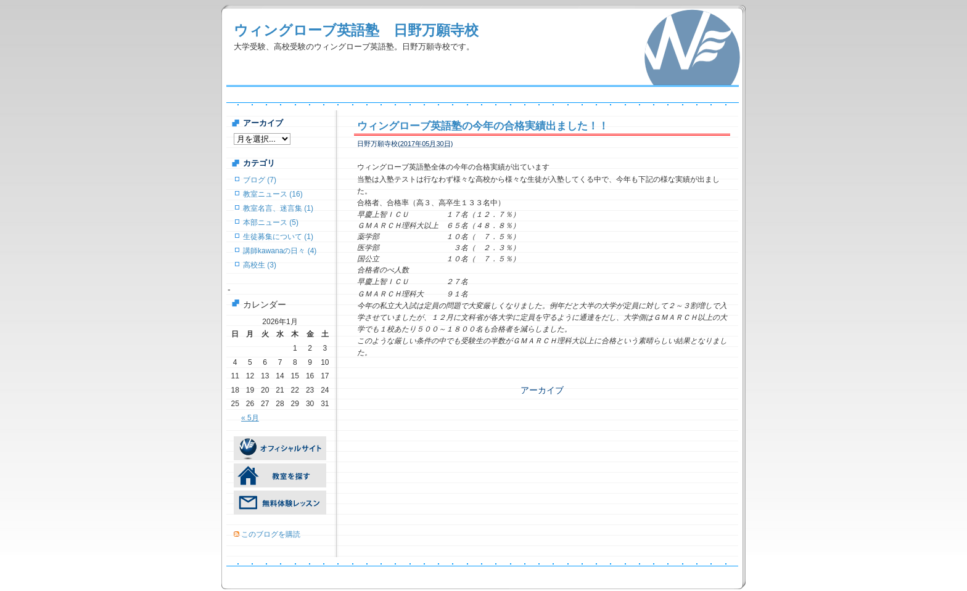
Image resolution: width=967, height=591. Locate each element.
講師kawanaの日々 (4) (279, 251)
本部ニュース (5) (270, 222)
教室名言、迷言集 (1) (278, 208)
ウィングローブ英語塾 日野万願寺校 (356, 30)
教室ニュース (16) (273, 194)
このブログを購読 (270, 534)
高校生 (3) (259, 265)
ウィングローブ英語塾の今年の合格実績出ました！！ (483, 126)
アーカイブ (542, 390)
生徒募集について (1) (278, 236)
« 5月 (250, 418)
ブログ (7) (259, 180)
